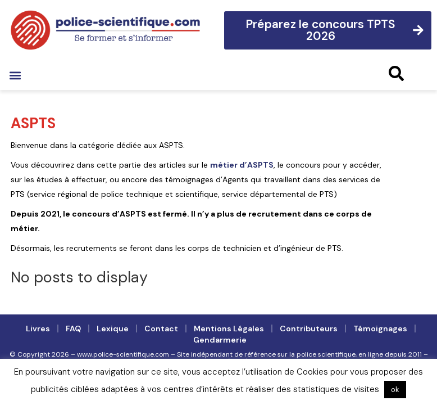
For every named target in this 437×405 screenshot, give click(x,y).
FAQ (73, 328)
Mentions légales (229, 328)
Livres (38, 328)
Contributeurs (309, 328)
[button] (15, 75)
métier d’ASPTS (242, 165)
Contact (161, 328)
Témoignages (380, 328)
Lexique (113, 328)
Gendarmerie (220, 340)
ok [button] (395, 389)
